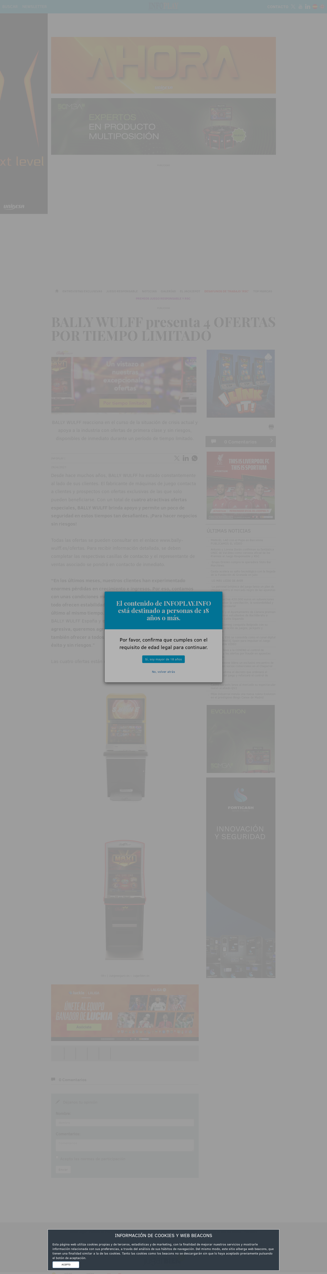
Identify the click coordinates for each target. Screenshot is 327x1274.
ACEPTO (66, 1264)
